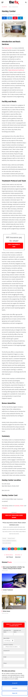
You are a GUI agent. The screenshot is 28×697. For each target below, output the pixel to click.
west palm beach (7, 543)
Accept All (14, 683)
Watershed (17, 557)
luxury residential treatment (9, 540)
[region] (14, 682)
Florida (4, 538)
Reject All (14, 693)
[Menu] (2, 2)
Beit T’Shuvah (9, 557)
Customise (14, 688)
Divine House (6, 611)
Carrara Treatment (8, 590)
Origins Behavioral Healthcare (16, 70)
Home (10, 6)
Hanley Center (8, 48)
